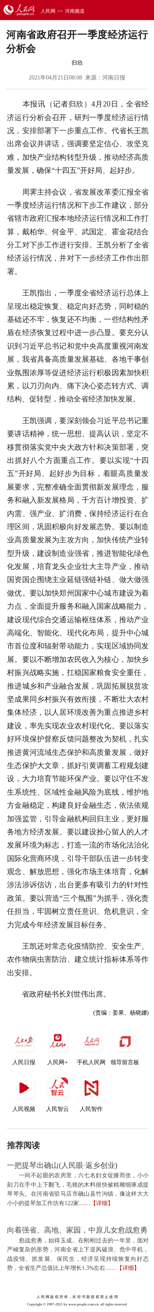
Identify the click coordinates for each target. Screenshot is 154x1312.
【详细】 (101, 1203)
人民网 (48, 11)
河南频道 (75, 11)
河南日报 (113, 78)
